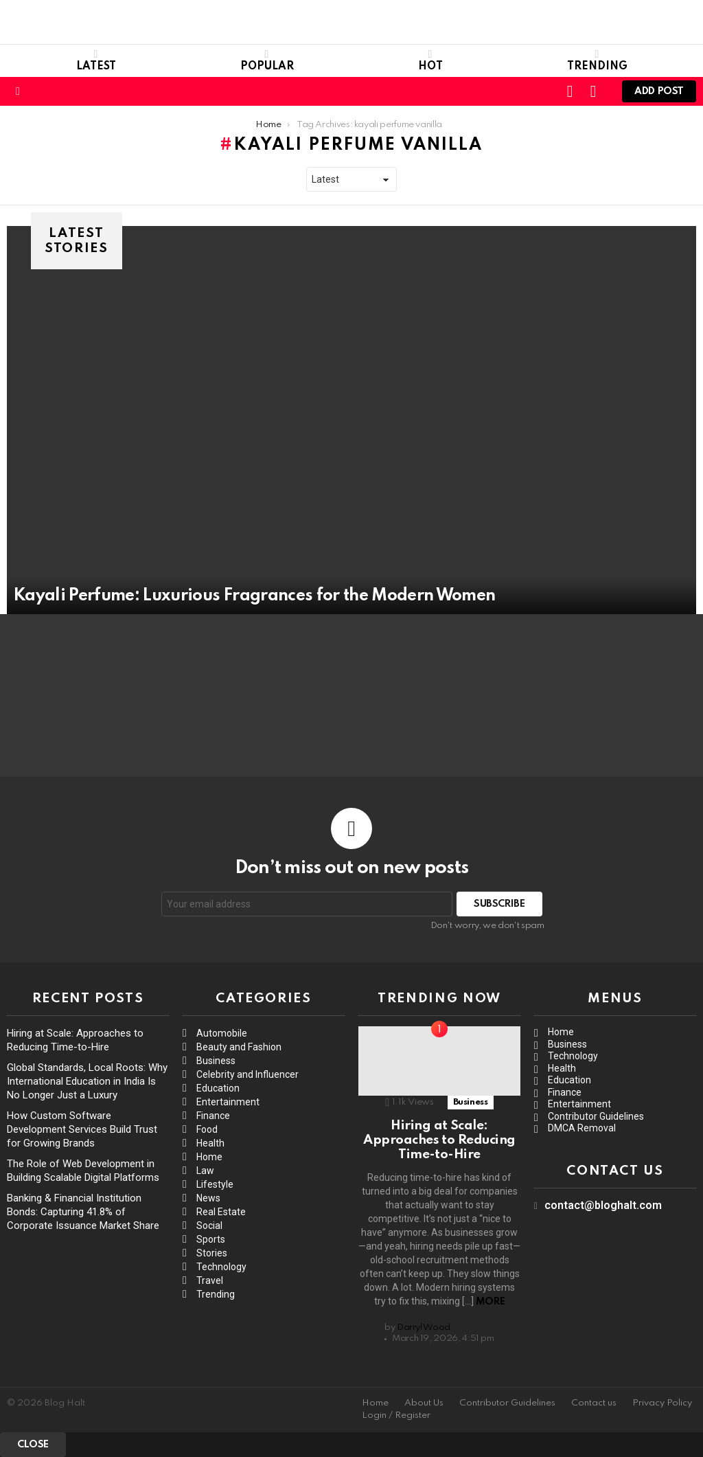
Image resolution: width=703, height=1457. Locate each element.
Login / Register (396, 1415)
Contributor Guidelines (596, 1116)
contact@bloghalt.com (603, 1205)
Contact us (593, 1403)
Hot (430, 60)
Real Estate (221, 1211)
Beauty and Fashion (238, 1046)
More (490, 1302)
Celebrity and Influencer (247, 1074)
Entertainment (228, 1101)
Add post (659, 94)
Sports (210, 1239)
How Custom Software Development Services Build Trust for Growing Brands (82, 1129)
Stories (211, 1252)
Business (215, 1060)
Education (218, 1088)
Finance (213, 1115)
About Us (423, 1403)
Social (209, 1225)
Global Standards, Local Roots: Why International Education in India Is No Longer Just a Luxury (87, 1081)
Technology (221, 1266)
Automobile (221, 1033)
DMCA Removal (582, 1127)
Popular (267, 60)
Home (209, 1156)
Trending (597, 60)
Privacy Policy (662, 1403)
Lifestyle (214, 1184)
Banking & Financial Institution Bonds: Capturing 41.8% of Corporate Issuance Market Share (83, 1212)
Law (205, 1170)
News (208, 1198)
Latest (96, 60)
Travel (209, 1280)
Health (210, 1143)
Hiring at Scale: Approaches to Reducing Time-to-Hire (439, 1140)
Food (207, 1129)
